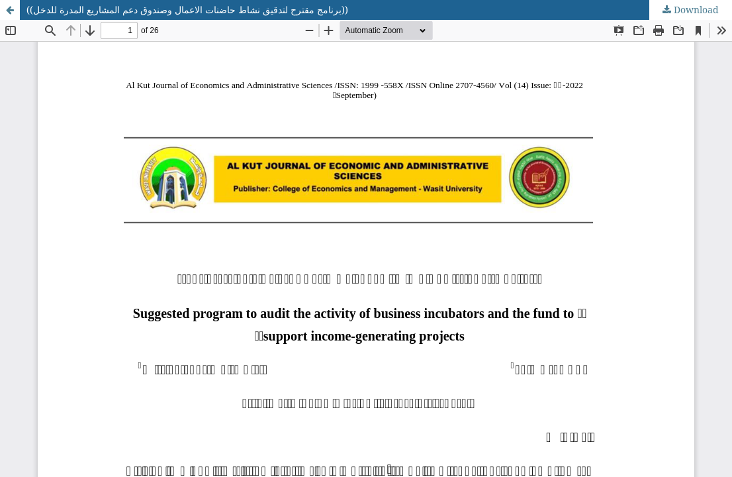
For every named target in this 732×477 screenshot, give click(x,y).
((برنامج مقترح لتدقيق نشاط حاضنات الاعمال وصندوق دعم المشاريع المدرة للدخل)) (187, 9)
